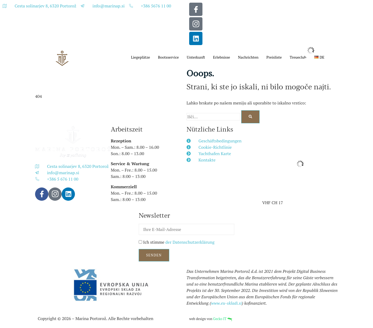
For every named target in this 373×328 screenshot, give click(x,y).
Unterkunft (196, 57)
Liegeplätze (140, 57)
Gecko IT (222, 319)
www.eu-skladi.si (226, 303)
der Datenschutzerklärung (189, 242)
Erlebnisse (221, 57)
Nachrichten (248, 57)
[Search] (250, 116)
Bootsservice (168, 57)
